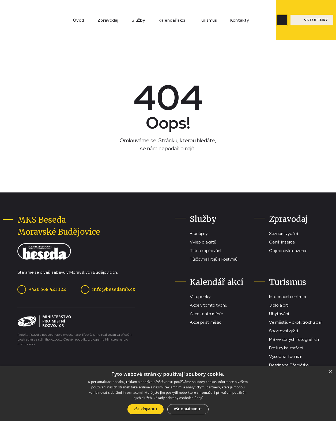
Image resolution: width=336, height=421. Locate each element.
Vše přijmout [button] (145, 409)
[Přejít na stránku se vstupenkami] (311, 20)
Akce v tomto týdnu (208, 305)
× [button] (330, 372)
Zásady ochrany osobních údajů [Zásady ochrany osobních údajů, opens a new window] (178, 398)
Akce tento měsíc (206, 313)
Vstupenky (200, 296)
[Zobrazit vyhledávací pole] (282, 20)
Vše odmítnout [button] (188, 409)
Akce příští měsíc (205, 322)
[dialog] (168, 393)
